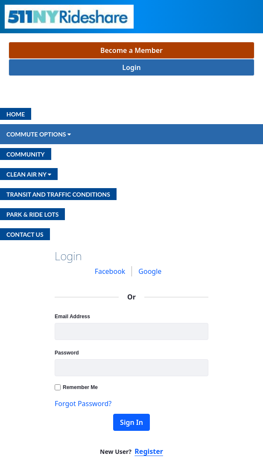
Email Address (72, 317)
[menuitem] (15, 114)
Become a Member (131, 50)
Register (148, 451)
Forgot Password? (83, 403)
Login (131, 67)
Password (67, 353)
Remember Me (76, 387)
